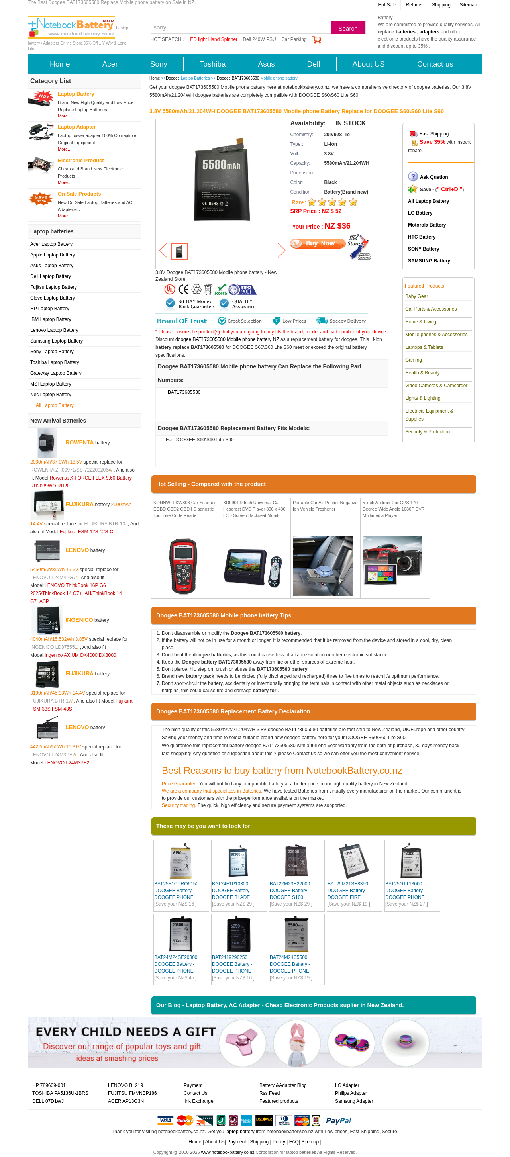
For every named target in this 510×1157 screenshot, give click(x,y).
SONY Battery (423, 249)
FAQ (294, 1142)
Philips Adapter (351, 1093)
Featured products (278, 1101)
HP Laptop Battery (49, 308)
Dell (313, 64)
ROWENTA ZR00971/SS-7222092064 (70, 470)
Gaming (413, 360)
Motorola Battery (427, 225)
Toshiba (213, 64)
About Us (214, 1142)
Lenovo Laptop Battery (54, 330)
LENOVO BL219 (125, 1085)
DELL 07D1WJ (48, 1101)
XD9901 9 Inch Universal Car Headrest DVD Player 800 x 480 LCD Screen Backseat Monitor (254, 508)
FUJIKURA (79, 504)
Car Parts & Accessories (431, 309)
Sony (158, 64)
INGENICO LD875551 (53, 647)
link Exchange (199, 1101)
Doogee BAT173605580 (238, 78)
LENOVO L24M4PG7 (53, 577)
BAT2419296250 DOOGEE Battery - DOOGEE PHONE (232, 964)
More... (64, 116)
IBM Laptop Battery (50, 319)
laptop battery (240, 1131)
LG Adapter (347, 1085)
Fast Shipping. (435, 134)
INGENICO (79, 620)
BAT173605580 (184, 392)
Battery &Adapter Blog (283, 1085)
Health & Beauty (422, 373)
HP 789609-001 (49, 1085)
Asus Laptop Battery (51, 265)
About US (369, 64)
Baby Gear (416, 296)
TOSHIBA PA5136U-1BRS (60, 1093)
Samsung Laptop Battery (56, 341)
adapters (429, 32)
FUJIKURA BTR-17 (50, 701)
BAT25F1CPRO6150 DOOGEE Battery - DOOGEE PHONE (176, 890)
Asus (266, 64)
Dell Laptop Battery (50, 276)
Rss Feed (269, 1093)
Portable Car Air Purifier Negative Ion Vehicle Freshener (325, 505)
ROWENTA (79, 442)
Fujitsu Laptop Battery (53, 287)
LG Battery (420, 213)
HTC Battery (421, 237)
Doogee (173, 78)
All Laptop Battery (428, 201)
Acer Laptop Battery (51, 244)
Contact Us (195, 1093)
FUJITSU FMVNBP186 (132, 1093)
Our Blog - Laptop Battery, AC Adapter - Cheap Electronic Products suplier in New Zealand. (280, 1005)
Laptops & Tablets (424, 347)
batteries (406, 32)
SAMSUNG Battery (429, 261)
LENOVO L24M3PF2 (52, 755)
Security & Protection (427, 432)
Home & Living (420, 322)
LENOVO (77, 550)
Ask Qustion (434, 177)
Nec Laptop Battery (50, 394)
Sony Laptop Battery (52, 351)
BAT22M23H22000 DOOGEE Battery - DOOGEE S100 (290, 890)
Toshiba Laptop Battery (54, 362)
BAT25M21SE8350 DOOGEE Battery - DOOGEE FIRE (348, 890)
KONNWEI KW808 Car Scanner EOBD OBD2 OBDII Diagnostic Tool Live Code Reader (184, 508)
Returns (414, 5)
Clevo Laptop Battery (52, 298)
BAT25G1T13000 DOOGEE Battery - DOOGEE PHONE (405, 890)
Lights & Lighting (423, 398)
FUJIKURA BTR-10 (104, 524)
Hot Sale (387, 5)
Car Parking (293, 39)
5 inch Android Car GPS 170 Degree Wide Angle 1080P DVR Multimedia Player (394, 508)
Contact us (435, 64)
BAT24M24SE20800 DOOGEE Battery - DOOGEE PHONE (176, 964)
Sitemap (468, 5)
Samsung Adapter (354, 1101)
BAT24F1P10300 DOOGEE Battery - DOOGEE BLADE (232, 890)
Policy (279, 1142)
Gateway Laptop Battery (56, 373)
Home (60, 64)
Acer (110, 64)
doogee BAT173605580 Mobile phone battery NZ (227, 339)
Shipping (441, 5)
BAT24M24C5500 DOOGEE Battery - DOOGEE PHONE (290, 964)
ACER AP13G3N (126, 1101)
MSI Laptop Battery (50, 384)
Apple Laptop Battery (52, 255)
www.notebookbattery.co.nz (228, 1152)
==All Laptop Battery (52, 405)
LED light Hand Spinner (212, 39)
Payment (193, 1085)
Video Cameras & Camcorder (436, 385)
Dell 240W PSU (259, 39)
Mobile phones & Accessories (436, 334)
